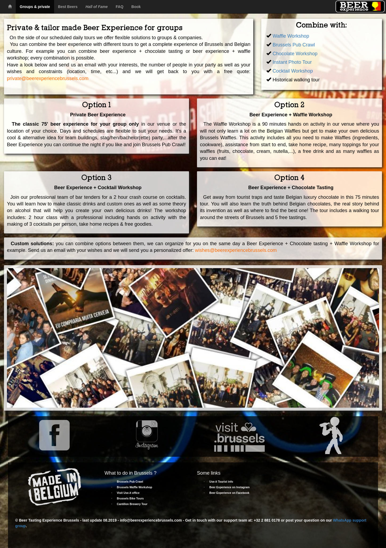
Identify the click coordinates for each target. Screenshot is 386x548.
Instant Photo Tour (291, 62)
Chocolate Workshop (294, 53)
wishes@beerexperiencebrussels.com (236, 250)
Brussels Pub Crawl (293, 44)
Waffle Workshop (290, 36)
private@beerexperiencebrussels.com (48, 78)
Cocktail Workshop (292, 71)
